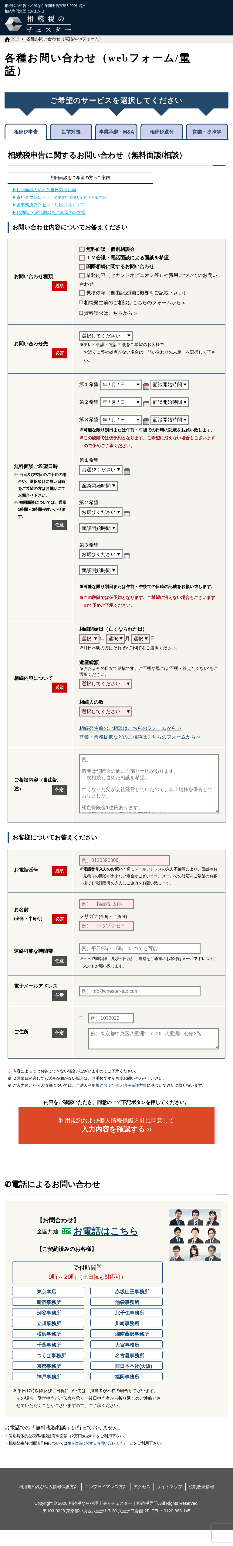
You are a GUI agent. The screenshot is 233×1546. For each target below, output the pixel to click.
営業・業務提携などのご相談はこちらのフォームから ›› (139, 737)
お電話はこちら (105, 1247)
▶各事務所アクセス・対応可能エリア (48, 204)
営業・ (206, 132)
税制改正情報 (201, 1502)
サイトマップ (169, 1502)
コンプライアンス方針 (106, 1502)
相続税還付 (162, 132)
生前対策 (71, 132)
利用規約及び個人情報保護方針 (48, 1502)
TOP (15, 39)
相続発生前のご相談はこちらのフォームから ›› (132, 302)
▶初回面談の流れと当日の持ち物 (44, 189)
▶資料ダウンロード (61, 197)
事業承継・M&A (116, 132)
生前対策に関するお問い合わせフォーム (100, 1459)
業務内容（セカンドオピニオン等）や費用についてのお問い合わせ (148, 280)
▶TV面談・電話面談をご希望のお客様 (49, 212)
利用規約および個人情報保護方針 (117, 1101)
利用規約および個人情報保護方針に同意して (116, 1141)
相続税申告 (26, 132)
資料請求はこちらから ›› (108, 313)
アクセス (141, 1502)
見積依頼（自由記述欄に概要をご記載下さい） (133, 293)
